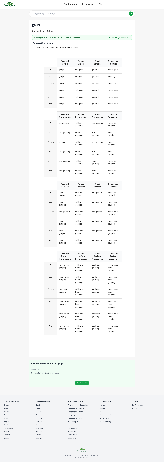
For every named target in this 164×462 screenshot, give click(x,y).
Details (50, 31)
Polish (38, 435)
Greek (6, 405)
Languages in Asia (75, 418)
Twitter (136, 408)
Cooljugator (36, 373)
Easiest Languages (75, 425)
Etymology (87, 4)
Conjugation (70, 4)
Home (102, 405)
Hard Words (72, 428)
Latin (38, 408)
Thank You (72, 431)
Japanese (8, 415)
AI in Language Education (78, 405)
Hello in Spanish (74, 421)
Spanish (7, 418)
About (102, 408)
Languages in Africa (76, 408)
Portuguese (8, 428)
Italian (38, 415)
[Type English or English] (82, 13)
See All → (7, 438)
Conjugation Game (107, 415)
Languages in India (75, 412)
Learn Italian (72, 435)
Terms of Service (107, 418)
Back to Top (82, 383)
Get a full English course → (119, 38)
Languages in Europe (76, 415)
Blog (101, 4)
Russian (7, 408)
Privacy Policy (105, 421)
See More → (73, 438)
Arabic (6, 412)
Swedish (39, 428)
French (6, 431)
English (48, 373)
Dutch (6, 425)
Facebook (137, 405)
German (7, 435)
